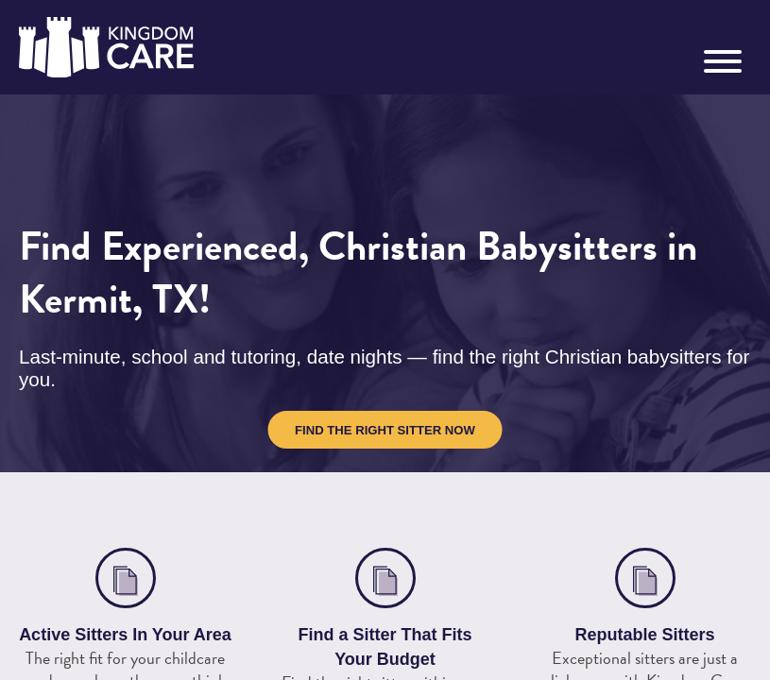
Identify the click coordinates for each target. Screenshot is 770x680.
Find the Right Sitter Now (385, 430)
